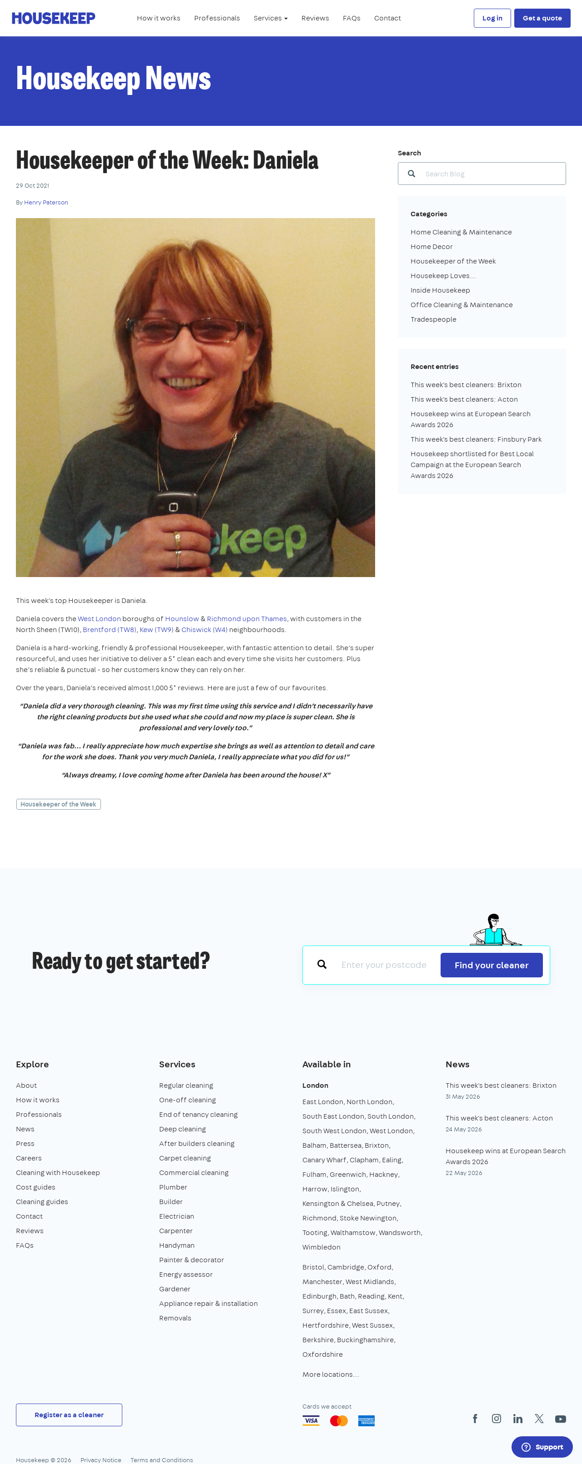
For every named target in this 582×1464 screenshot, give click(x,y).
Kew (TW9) (157, 629)
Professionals (217, 18)
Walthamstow (353, 1232)
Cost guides (35, 1187)
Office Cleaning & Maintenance (462, 304)
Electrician (176, 1216)
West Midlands (370, 1281)
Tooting (314, 1232)
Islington (345, 1189)
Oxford (379, 1267)
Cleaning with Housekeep (58, 1172)
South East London (333, 1116)
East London (322, 1101)
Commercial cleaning (194, 1172)
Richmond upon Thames (247, 618)
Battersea (345, 1145)
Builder (171, 1201)
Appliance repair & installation (208, 1303)
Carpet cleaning (185, 1158)
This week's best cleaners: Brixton (466, 384)
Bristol (313, 1267)
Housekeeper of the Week (58, 804)
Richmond (319, 1218)
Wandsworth (400, 1232)
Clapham (364, 1160)
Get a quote (542, 18)
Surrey (313, 1310)
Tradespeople (434, 319)
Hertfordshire (325, 1325)
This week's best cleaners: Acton (464, 399)
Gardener (175, 1289)
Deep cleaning (182, 1129)
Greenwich (348, 1174)
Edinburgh (319, 1296)
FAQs (352, 18)
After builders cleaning (197, 1143)
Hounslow (182, 618)
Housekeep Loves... (444, 275)
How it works (159, 18)
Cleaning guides (42, 1201)
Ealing (391, 1160)
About (26, 1085)
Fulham (314, 1174)
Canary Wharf (324, 1160)
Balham (314, 1145)
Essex (336, 1310)
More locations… (330, 1374)
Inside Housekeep (440, 290)
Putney (388, 1203)
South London (390, 1116)
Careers (29, 1158)
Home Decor (432, 246)
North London (369, 1101)
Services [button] (271, 18)
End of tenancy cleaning (198, 1114)
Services (177, 1064)
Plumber (173, 1187)
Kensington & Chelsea (337, 1203)
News (25, 1129)
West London (99, 618)
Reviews (315, 18)
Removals (175, 1318)
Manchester (322, 1281)
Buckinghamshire (365, 1339)
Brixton (377, 1145)
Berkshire (318, 1339)
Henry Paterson (46, 202)
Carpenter (176, 1230)
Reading (371, 1296)
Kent (395, 1296)
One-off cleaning (187, 1100)
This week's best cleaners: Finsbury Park (476, 439)
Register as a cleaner (69, 1414)
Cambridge (345, 1267)
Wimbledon (321, 1247)
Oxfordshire (322, 1354)
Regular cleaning (186, 1085)
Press (25, 1143)
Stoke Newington (368, 1218)
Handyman (177, 1245)
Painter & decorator (191, 1260)
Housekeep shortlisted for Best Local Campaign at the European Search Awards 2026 (472, 464)
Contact (387, 18)
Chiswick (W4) (204, 629)
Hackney (383, 1174)
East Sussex (368, 1310)
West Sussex (372, 1325)
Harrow (314, 1189)
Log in (492, 18)
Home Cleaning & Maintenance (461, 232)
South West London (334, 1130)
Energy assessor (186, 1274)
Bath (347, 1296)
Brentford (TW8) (109, 629)
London (315, 1085)
